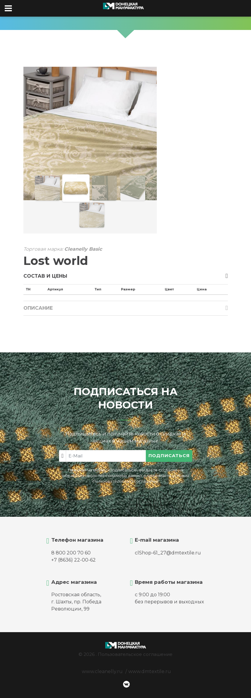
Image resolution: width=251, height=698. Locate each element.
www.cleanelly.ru (102, 671)
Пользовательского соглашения (126, 481)
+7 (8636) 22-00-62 (73, 560)
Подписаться (169, 455)
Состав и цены (45, 276)
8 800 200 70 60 (71, 553)
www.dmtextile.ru (149, 671)
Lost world (55, 261)
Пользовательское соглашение (135, 654)
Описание (38, 308)
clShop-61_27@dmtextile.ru (168, 553)
